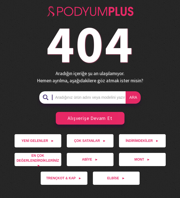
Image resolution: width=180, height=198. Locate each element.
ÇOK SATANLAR (90, 141)
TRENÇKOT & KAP (64, 178)
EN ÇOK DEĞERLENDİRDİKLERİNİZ (37, 160)
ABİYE (90, 159)
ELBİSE (116, 178)
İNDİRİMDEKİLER (142, 141)
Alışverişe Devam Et (86, 118)
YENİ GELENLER (37, 141)
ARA (133, 97)
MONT (142, 159)
